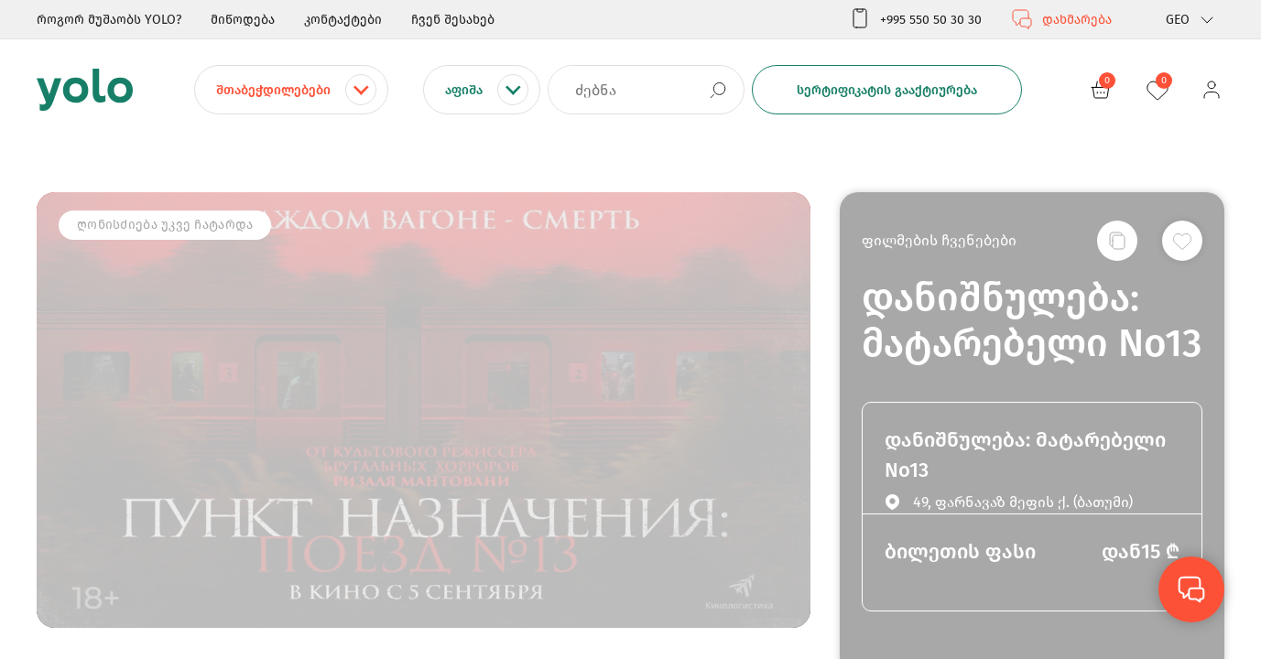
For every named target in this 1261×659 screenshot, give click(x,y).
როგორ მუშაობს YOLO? (109, 19)
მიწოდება (243, 19)
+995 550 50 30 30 (915, 19)
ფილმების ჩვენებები (939, 240)
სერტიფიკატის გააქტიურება (887, 90)
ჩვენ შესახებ (453, 19)
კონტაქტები (343, 19)
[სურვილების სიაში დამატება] (1182, 241)
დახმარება (1061, 19)
